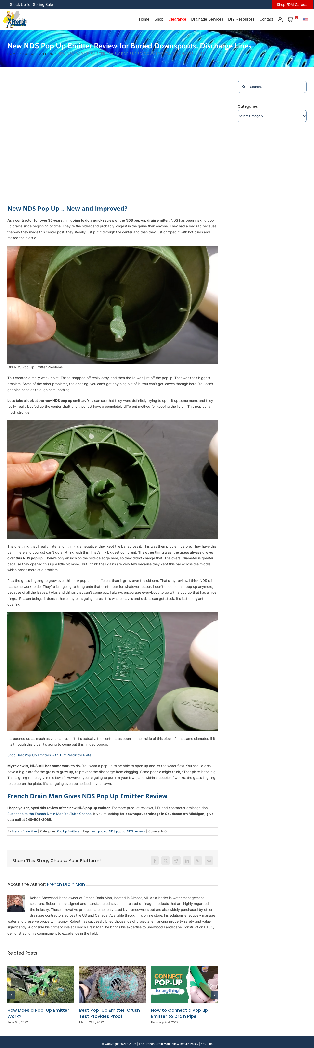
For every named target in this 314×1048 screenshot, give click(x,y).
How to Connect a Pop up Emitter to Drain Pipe (179, 1013)
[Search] (244, 87)
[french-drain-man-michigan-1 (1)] (14, 12)
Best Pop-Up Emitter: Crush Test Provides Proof (109, 1013)
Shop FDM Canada (292, 4)
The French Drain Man (154, 1044)
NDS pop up (117, 831)
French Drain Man (24, 831)
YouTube (207, 1044)
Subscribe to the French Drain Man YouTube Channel (49, 814)
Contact (266, 19)
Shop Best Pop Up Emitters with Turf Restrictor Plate (49, 755)
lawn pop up (99, 831)
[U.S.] (305, 19)
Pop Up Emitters (68, 831)
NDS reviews (136, 831)
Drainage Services (207, 19)
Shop (158, 19)
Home (144, 19)
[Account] (280, 19)
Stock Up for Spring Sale (31, 4)
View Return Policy (185, 1044)
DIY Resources (241, 19)
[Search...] (272, 87)
